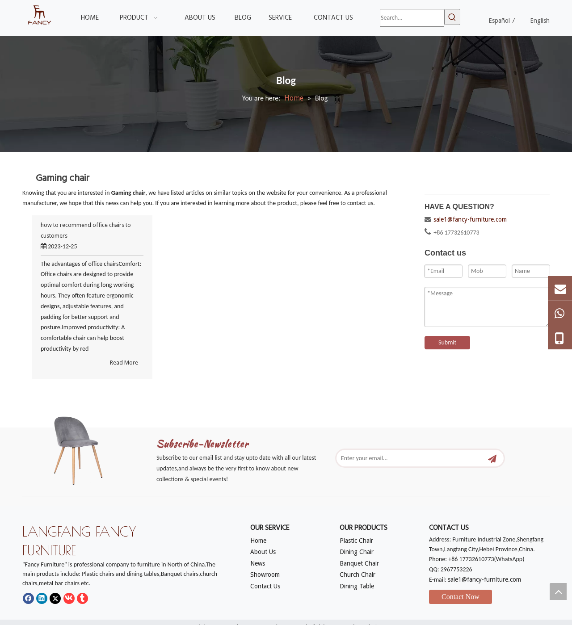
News (257, 563)
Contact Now (460, 596)
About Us (263, 551)
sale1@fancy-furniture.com (470, 219)
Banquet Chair (359, 563)
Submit (447, 342)
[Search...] (412, 18)
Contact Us (265, 586)
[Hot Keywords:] (452, 17)
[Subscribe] (492, 458)
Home (258, 540)
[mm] (84, 448)
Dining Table (357, 586)
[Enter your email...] (410, 458)
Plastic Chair (356, 540)
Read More (124, 362)
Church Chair (357, 574)
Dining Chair (357, 551)
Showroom (265, 574)
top (558, 591)
